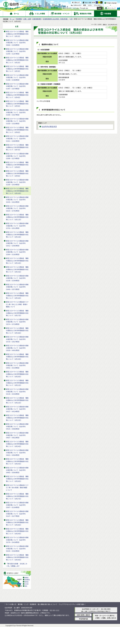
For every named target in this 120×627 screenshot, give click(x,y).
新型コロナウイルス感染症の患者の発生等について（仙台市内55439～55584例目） (17, 548)
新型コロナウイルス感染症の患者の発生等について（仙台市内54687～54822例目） (17, 435)
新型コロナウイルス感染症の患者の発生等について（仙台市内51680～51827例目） (17, 112)
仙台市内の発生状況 (49, 126)
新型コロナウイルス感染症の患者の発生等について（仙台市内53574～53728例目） (17, 321)
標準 (93, 2)
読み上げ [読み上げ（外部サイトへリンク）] (77, 2)
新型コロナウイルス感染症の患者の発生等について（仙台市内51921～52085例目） (17, 138)
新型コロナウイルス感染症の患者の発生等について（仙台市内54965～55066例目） (17, 470)
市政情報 (19, 19)
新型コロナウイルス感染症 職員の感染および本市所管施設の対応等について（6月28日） (17, 522)
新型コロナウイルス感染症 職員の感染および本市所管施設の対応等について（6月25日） (17, 461)
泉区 (26, 586)
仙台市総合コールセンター (91, 609)
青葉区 (27, 577)
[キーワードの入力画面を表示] (63, 8)
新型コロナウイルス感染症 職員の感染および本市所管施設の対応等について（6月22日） (17, 400)
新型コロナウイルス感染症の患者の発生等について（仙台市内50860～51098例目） (17, 42)
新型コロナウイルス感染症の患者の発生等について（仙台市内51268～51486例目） (17, 77)
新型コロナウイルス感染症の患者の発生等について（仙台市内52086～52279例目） (17, 155)
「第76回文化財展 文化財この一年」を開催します (16, 564)
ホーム (12, 19)
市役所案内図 (83, 619)
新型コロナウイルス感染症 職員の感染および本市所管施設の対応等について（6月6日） (17, 129)
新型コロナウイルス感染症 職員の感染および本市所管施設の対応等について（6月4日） (17, 94)
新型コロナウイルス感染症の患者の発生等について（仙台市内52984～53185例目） (17, 251)
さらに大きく (98, 5)
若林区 (27, 582)
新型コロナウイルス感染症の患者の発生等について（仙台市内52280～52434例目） (17, 182)
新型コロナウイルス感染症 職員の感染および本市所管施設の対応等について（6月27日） (17, 496)
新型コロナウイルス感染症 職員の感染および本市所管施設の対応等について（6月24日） (17, 443)
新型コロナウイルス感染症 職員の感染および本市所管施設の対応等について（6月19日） (17, 356)
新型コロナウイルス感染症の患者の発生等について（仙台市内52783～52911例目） (17, 225)
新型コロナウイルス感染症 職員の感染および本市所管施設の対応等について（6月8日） (17, 164)
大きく (90, 5)
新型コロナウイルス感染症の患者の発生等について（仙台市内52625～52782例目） (17, 208)
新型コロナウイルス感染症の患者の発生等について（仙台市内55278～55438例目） (17, 539)
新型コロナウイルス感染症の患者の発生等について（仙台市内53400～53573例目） (17, 286)
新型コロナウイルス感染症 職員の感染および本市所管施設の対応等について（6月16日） (17, 295)
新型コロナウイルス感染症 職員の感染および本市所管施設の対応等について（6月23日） (17, 417)
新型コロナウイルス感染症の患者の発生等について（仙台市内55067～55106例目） (17, 504)
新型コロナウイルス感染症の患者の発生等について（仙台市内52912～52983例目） (17, 243)
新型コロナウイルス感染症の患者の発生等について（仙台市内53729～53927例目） (17, 339)
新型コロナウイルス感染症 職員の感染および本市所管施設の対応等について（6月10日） (17, 190)
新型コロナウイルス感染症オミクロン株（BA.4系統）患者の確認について (17, 487)
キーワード (67, 8)
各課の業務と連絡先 (83, 615)
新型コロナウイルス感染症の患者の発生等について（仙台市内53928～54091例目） (17, 347)
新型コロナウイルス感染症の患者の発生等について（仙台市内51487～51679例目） (17, 86)
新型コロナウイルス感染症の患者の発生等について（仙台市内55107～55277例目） (17, 513)
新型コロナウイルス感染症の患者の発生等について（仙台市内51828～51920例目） (17, 121)
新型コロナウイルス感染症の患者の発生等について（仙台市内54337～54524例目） (17, 409)
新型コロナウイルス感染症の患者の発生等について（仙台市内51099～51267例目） (17, 51)
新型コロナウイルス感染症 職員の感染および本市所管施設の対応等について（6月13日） (17, 234)
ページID (75, 8)
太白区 (27, 584)
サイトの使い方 (11, 604)
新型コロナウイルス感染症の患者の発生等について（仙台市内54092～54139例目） (17, 365)
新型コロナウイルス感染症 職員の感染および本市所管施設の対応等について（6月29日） (17, 531)
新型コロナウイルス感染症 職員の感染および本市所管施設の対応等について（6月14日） (17, 260)
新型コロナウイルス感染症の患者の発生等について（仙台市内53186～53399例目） (17, 278)
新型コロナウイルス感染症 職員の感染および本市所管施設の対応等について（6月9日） (17, 173)
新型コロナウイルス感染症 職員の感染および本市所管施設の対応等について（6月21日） (17, 382)
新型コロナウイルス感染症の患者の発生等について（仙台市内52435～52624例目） (17, 199)
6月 (71, 19)
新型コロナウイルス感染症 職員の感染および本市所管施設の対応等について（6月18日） (17, 330)
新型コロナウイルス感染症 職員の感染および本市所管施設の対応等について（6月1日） (17, 33)
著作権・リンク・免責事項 (27, 604)
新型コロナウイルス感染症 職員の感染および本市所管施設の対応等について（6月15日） (17, 269)
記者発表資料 (36, 19)
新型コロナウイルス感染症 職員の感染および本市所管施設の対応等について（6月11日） (17, 217)
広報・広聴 (27, 19)
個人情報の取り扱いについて (47, 604)
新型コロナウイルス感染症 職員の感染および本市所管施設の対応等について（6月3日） (17, 68)
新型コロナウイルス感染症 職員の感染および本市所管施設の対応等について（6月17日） (17, 313)
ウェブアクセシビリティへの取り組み (71, 604)
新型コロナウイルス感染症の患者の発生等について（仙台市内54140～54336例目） (17, 391)
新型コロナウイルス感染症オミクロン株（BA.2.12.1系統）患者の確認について (17, 304)
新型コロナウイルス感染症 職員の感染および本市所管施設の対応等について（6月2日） (17, 59)
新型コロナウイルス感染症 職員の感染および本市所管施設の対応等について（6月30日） (17, 557)
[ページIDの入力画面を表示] (72, 8)
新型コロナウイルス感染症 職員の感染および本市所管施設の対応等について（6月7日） (17, 147)
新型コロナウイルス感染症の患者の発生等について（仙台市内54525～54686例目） (17, 426)
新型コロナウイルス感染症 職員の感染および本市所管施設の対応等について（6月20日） (17, 374)
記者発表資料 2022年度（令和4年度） (56, 19)
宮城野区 (27, 580)
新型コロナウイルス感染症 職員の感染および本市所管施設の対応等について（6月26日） (17, 478)
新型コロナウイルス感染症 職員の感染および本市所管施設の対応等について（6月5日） (17, 103)
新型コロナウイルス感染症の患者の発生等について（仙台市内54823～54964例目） (17, 452)
